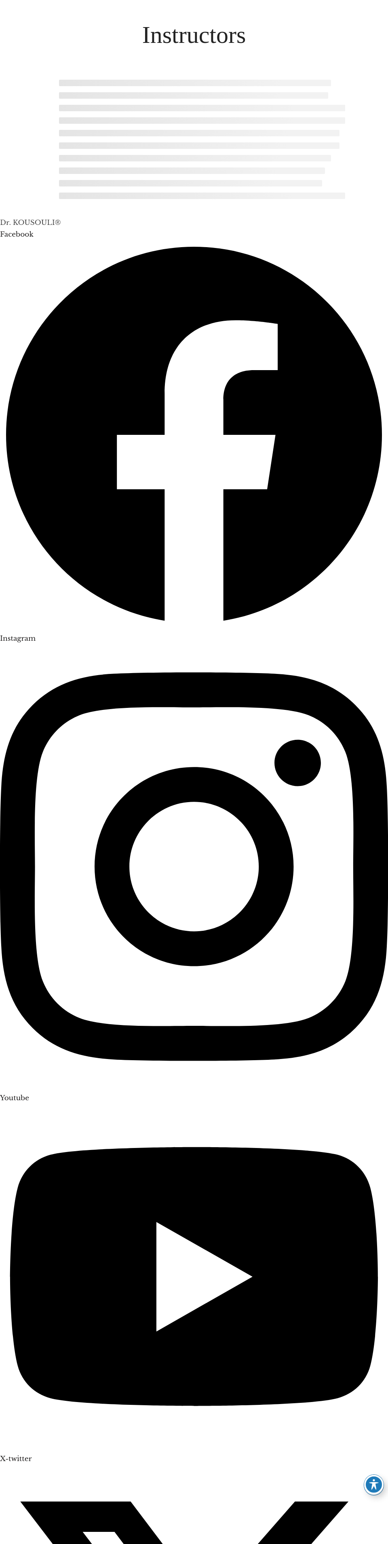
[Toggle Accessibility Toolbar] (374, 1484)
